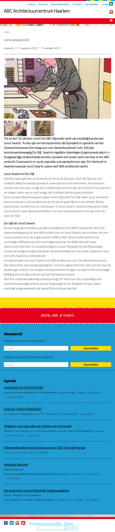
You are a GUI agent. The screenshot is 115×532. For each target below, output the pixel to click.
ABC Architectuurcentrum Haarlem (37, 11)
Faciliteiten (91, 4)
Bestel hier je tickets (57, 315)
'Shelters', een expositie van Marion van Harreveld (37, 426)
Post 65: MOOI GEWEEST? (23, 409)
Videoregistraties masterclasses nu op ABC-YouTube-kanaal (44, 448)
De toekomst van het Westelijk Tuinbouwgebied (36, 491)
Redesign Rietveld (16, 465)
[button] (57, 88)
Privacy (68, 523)
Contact (106, 4)
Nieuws (43, 4)
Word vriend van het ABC (45, 523)
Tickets (77, 4)
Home (31, 4)
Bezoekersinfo (60, 4)
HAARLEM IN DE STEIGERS (23, 388)
